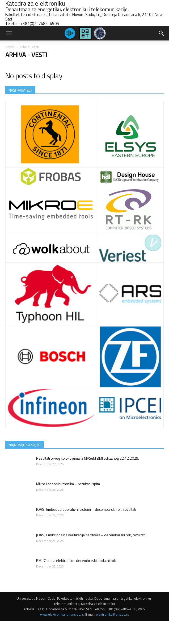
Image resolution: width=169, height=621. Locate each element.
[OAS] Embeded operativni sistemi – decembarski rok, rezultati (86, 509)
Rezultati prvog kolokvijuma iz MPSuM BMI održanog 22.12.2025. (87, 458)
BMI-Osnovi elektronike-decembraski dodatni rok (76, 560)
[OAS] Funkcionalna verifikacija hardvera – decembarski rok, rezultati (90, 535)
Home (10, 47)
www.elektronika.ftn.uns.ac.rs (62, 614)
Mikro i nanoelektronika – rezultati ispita (68, 484)
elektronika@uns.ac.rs (112, 614)
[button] (161, 33)
